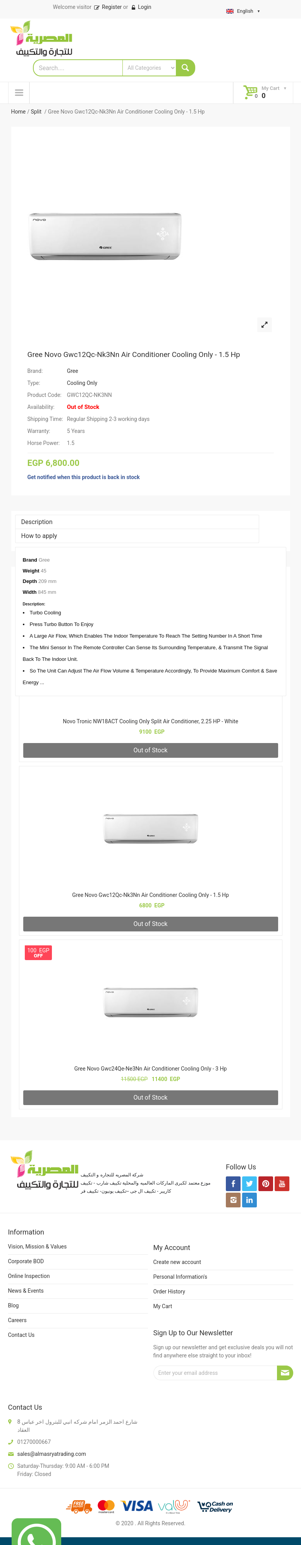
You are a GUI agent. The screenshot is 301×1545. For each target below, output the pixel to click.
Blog (13, 1305)
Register (107, 7)
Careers (17, 1320)
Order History (169, 1291)
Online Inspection (29, 1276)
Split (37, 112)
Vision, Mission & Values (37, 1246)
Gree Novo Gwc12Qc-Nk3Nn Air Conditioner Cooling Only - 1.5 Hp (134, 354)
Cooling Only (82, 383)
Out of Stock (151, 750)
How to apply (39, 536)
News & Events (26, 1291)
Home (18, 112)
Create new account (177, 1262)
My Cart (162, 1306)
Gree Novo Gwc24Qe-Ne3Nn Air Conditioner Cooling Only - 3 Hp (150, 1069)
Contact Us (21, 1335)
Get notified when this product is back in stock (84, 477)
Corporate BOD (26, 1261)
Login (141, 7)
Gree (72, 371)
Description (37, 522)
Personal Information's (180, 1277)
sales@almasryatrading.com (51, 1454)
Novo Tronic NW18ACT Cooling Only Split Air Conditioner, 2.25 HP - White (150, 721)
